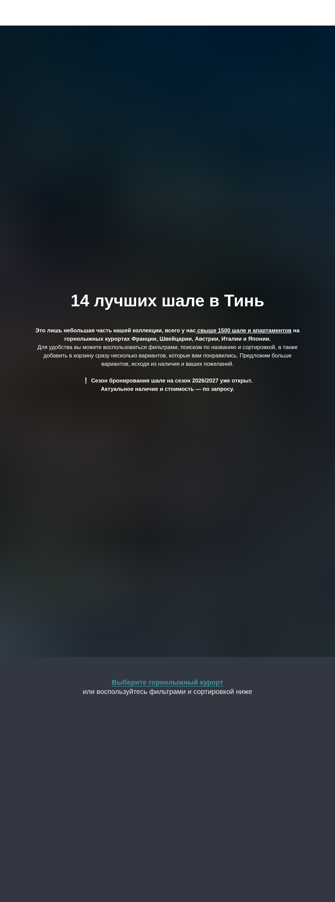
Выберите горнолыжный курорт (167, 682)
